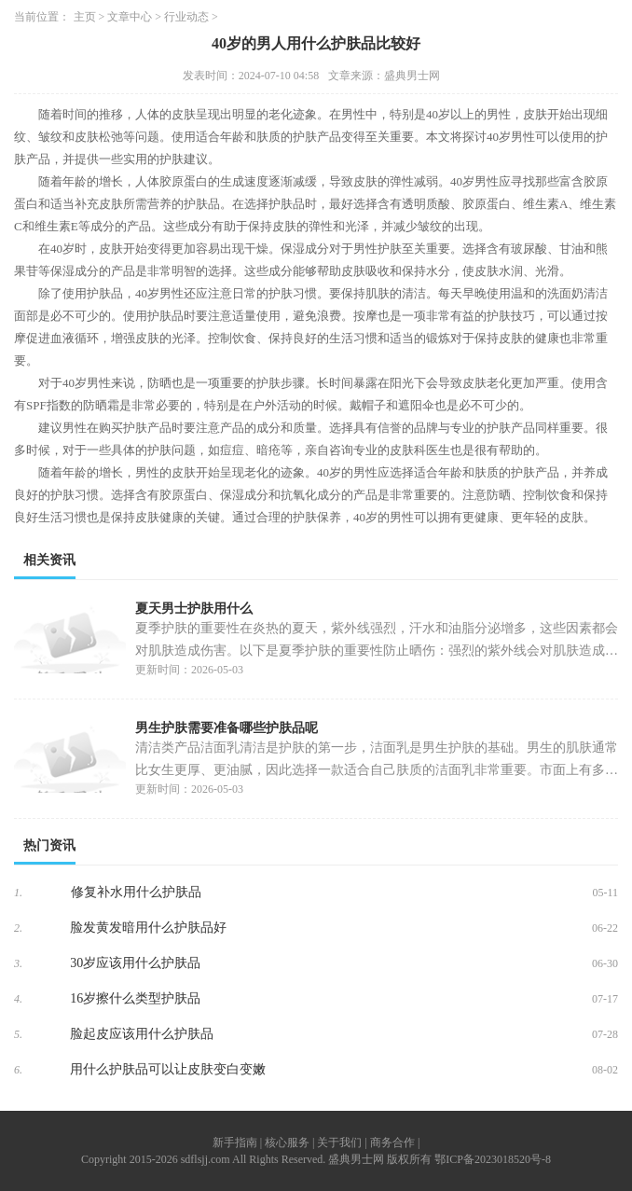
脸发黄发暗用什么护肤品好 (148, 928)
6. (18, 1069)
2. (18, 928)
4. (18, 998)
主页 (85, 16)
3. (18, 963)
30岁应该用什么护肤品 (135, 963)
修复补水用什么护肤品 (136, 892)
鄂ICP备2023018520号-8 (492, 1159)
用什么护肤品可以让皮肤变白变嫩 (168, 1069)
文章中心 (129, 16)
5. (18, 1034)
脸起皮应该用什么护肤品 (141, 1034)
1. (18, 892)
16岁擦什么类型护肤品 (135, 998)
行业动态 (186, 16)
